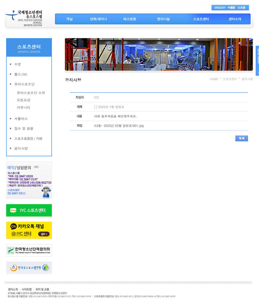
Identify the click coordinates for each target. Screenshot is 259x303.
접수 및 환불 (24, 128)
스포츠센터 (201, 19)
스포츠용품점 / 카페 (28, 138)
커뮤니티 (23, 107)
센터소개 (234, 19)
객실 (69, 19)
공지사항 (21, 148)
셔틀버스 (21, 118)
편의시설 (163, 19)
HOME (214, 79)
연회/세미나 (98, 19)
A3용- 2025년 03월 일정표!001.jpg (119, 125)
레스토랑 (129, 19)
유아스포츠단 (24, 84)
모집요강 (23, 100)
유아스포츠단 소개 (31, 92)
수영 (17, 64)
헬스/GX (20, 74)
